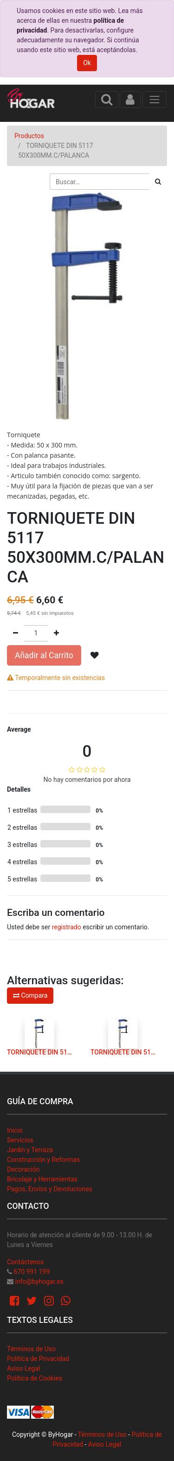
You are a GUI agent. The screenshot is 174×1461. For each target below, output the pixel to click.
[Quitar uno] (15, 633)
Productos (29, 136)
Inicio (15, 1130)
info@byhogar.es (39, 1281)
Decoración (23, 1169)
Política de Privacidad (38, 1358)
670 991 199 (31, 1271)
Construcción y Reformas (43, 1159)
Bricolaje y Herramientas (42, 1179)
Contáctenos (25, 1262)
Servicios (20, 1140)
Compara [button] (30, 995)
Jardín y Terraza (30, 1150)
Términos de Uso (31, 1349)
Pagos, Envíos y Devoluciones (49, 1189)
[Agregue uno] (56, 633)
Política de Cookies (34, 1378)
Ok (87, 63)
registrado (66, 927)
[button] (95, 655)
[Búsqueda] (158, 181)
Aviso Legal (23, 1368)
